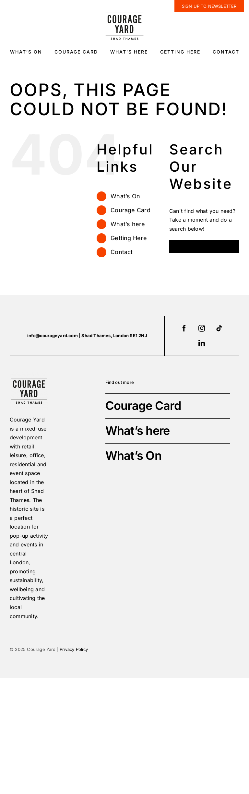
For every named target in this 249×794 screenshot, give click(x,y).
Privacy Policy (74, 649)
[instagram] (202, 328)
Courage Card (130, 210)
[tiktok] (219, 328)
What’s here (128, 224)
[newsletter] (209, 6)
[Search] (175, 246)
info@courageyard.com (52, 335)
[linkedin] (202, 343)
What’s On (125, 196)
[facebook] (184, 328)
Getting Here (129, 238)
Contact (122, 252)
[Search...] (204, 246)
